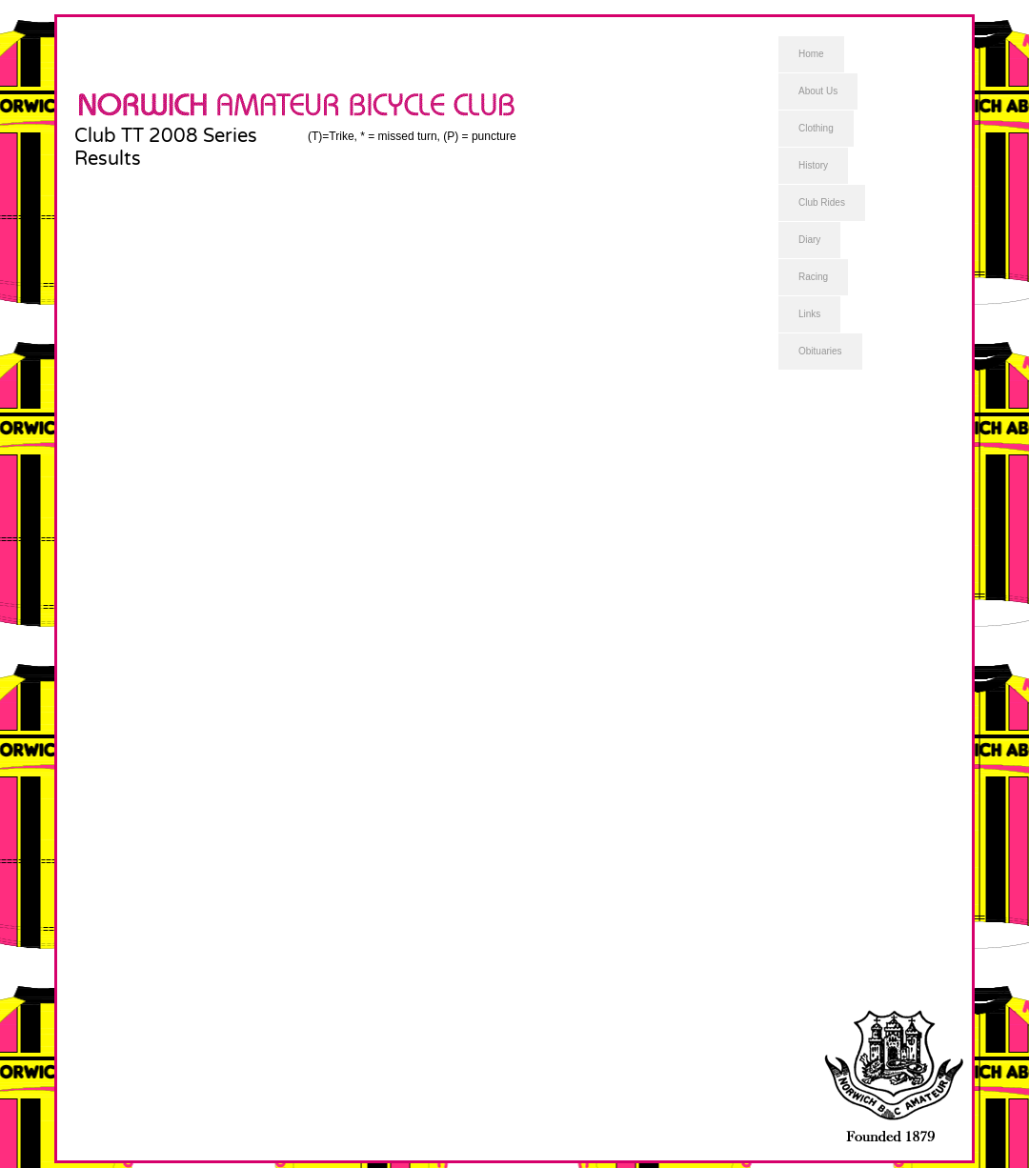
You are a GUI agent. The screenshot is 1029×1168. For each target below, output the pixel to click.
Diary (809, 239)
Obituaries (820, 351)
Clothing (816, 128)
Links (809, 314)
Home (811, 54)
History (813, 165)
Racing (813, 277)
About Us (817, 91)
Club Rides (821, 202)
